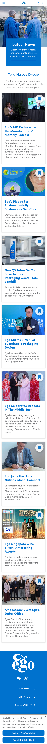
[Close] (45, 716)
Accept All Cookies (23, 732)
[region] (23, 729)
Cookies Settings (23, 739)
